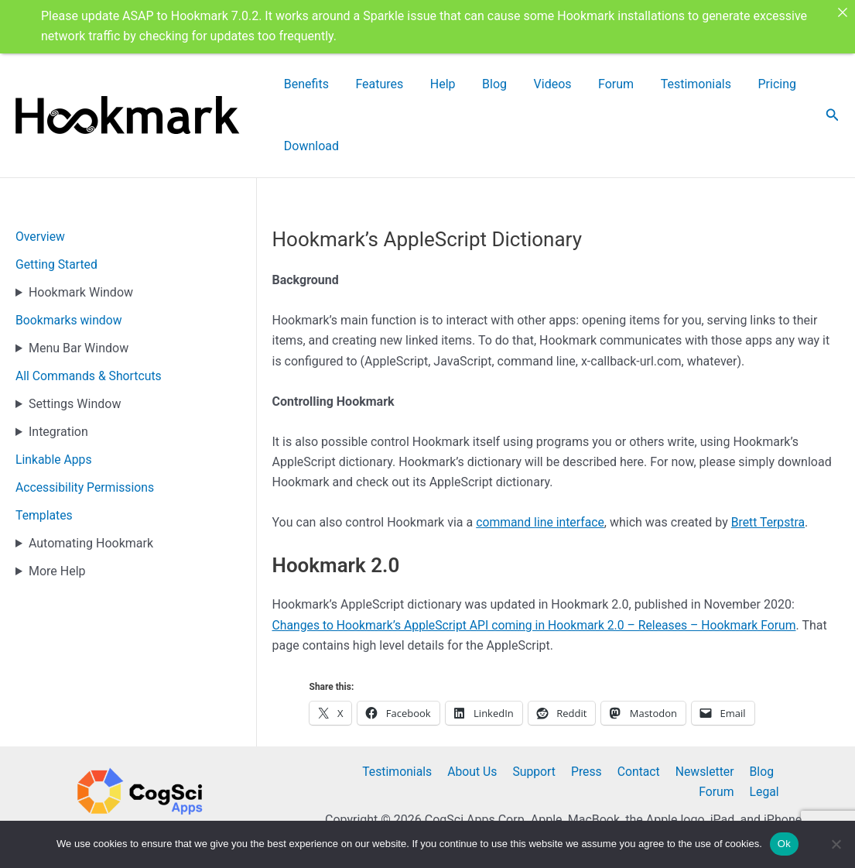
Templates (44, 454)
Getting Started (57, 203)
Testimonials (648, 84)
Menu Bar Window (78, 287)
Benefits (335, 84)
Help (446, 84)
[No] (835, 844)
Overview (40, 175)
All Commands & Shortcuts (89, 314)
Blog (485, 84)
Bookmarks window (69, 259)
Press (547, 741)
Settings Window (75, 342)
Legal (766, 761)
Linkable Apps (54, 398)
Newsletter (660, 741)
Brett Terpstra (770, 461)
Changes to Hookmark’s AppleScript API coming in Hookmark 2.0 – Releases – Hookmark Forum (538, 564)
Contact (596, 741)
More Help (57, 510)
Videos (530, 84)
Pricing (716, 84)
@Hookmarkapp (133, 813)
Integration (58, 370)
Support (496, 741)
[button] (833, 84)
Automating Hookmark (91, 482)
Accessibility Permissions (85, 426)
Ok (784, 843)
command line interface (541, 461)
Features (395, 84)
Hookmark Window (81, 231)
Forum (581, 84)
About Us (437, 741)
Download (777, 84)
